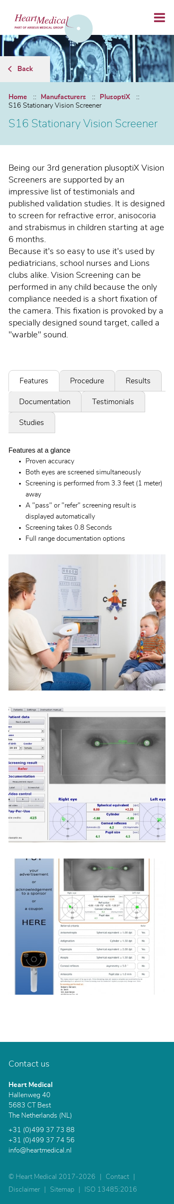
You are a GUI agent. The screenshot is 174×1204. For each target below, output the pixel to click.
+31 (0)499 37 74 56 (41, 1140)
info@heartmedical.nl (40, 1150)
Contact (117, 1176)
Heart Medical (30, 1084)
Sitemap (62, 1189)
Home (17, 97)
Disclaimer (24, 1189)
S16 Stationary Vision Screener (54, 105)
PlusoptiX (115, 97)
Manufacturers (63, 97)
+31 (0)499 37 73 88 (41, 1130)
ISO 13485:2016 (110, 1189)
